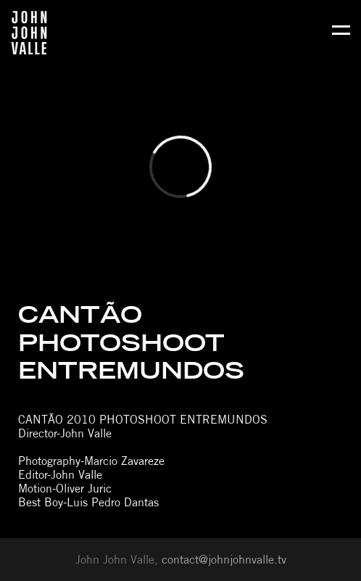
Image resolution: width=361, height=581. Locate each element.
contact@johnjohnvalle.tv (224, 559)
